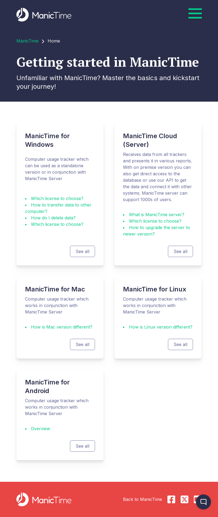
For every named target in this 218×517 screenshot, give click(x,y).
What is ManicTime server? (156, 214)
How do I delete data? (53, 217)
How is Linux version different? (160, 327)
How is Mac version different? (61, 327)
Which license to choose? (57, 198)
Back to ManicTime (142, 499)
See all (82, 251)
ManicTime (27, 41)
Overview (40, 428)
